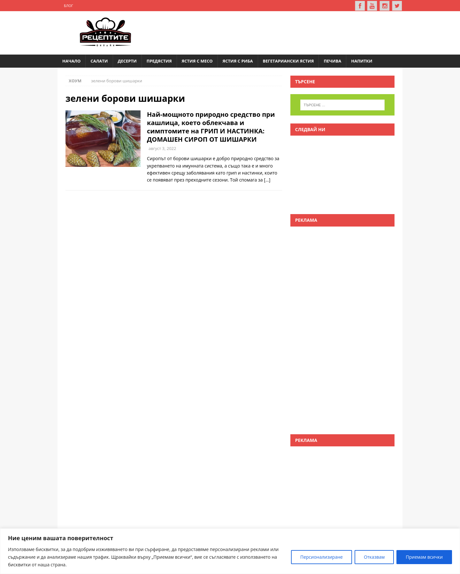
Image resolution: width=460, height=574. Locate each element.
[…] (267, 180)
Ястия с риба (238, 61)
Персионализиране (321, 557)
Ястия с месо (197, 61)
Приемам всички (424, 557)
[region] (230, 551)
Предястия (159, 61)
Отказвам (374, 557)
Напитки (361, 61)
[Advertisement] (280, 32)
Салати (99, 61)
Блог (68, 5)
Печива (332, 61)
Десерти (127, 61)
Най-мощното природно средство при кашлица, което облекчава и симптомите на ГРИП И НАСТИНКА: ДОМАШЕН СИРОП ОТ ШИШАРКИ (211, 127)
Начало (71, 61)
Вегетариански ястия (288, 61)
